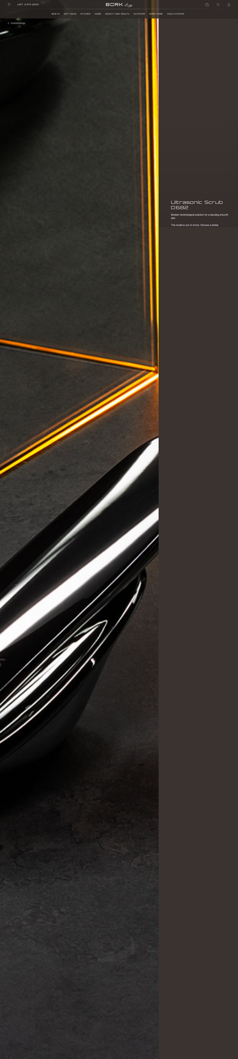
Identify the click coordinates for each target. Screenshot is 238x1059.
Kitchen (85, 14)
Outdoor (139, 14)
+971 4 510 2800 (28, 4)
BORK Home (156, 14)
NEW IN (56, 14)
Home (98, 14)
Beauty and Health (117, 14)
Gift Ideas (70, 14)
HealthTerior (175, 14)
